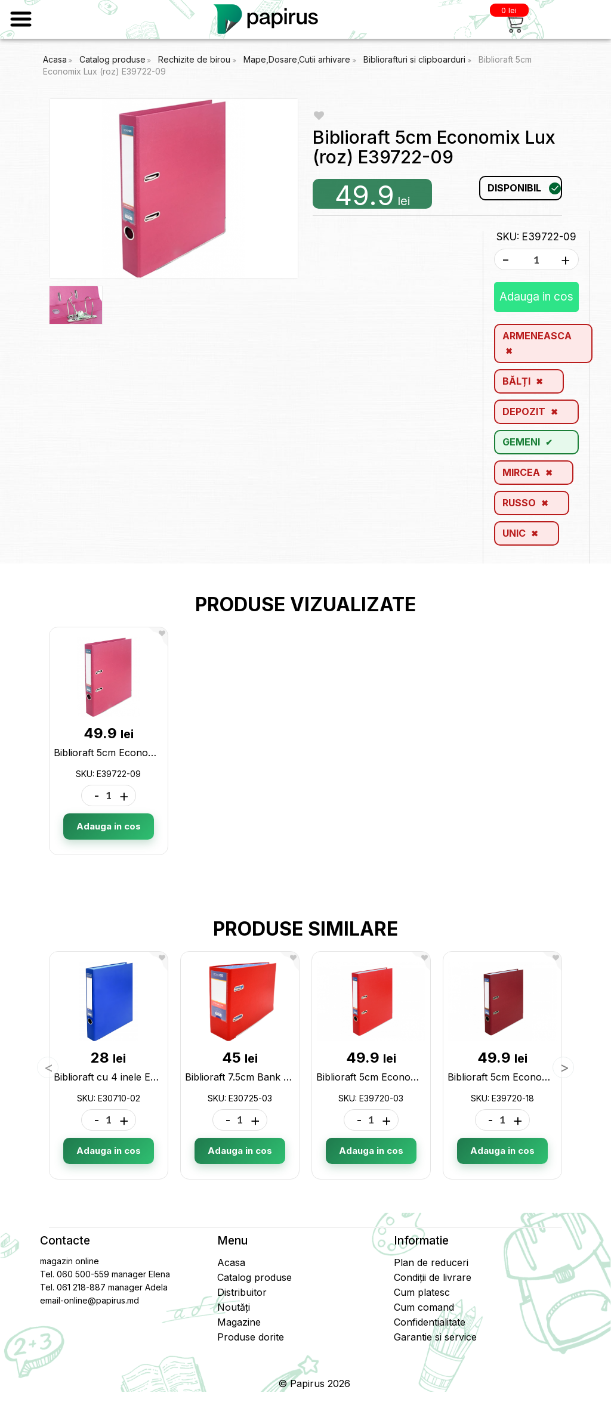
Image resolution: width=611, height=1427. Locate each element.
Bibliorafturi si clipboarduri (415, 59)
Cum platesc (422, 1292)
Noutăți (233, 1307)
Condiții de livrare (432, 1277)
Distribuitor (242, 1292)
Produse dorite (250, 1337)
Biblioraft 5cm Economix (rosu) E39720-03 (413, 1077)
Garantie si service (435, 1337)
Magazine (239, 1322)
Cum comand (424, 1307)
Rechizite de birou (195, 59)
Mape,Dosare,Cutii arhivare (298, 59)
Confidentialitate (429, 1322)
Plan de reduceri (431, 1262)
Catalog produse (112, 59)
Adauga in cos (536, 297)
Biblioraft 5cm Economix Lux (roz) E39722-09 (158, 753)
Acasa (55, 59)
